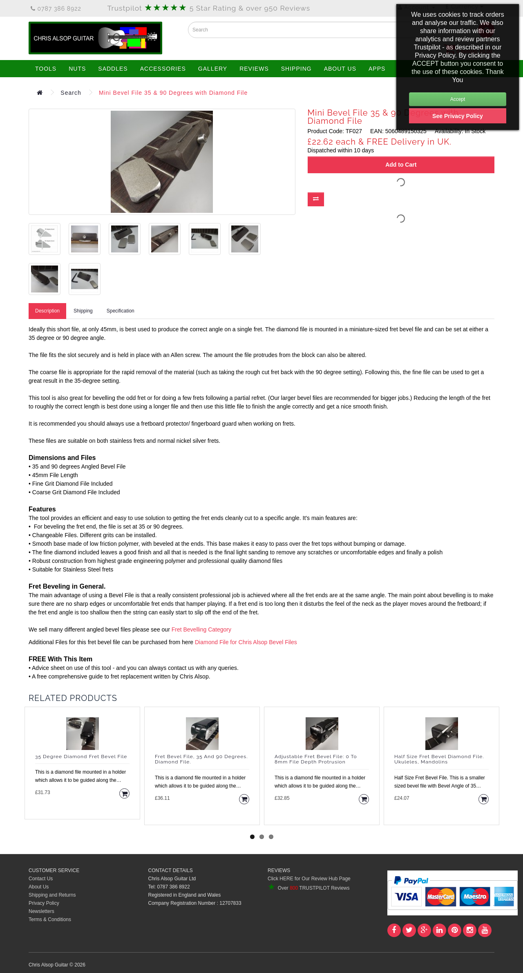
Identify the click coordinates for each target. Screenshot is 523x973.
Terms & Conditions (50, 919)
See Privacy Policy (457, 116)
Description (47, 311)
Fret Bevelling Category (201, 629)
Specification (120, 311)
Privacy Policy (44, 903)
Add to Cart (400, 164)
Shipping (83, 311)
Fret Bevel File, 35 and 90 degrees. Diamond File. (201, 759)
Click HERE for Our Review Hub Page (309, 879)
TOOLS (45, 68)
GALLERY (212, 68)
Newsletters (41, 911)
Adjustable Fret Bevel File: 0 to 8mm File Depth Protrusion (316, 759)
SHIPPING (296, 68)
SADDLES (112, 68)
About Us (39, 887)
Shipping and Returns (52, 895)
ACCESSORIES (163, 68)
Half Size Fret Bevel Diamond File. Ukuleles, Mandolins (439, 759)
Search (70, 92)
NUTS (77, 68)
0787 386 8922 (56, 8)
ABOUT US (340, 68)
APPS (377, 68)
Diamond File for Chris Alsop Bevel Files (246, 642)
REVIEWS (254, 68)
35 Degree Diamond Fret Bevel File (81, 756)
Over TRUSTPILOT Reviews (308, 888)
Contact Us (41, 879)
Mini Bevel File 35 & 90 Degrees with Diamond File (173, 92)
